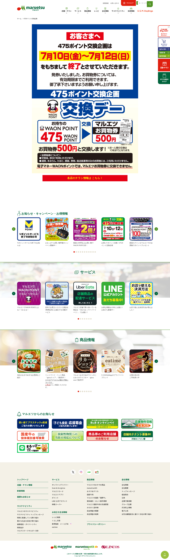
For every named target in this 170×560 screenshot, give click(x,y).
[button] (74, 252)
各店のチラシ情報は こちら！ (85, 178)
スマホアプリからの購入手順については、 (56, 381)
